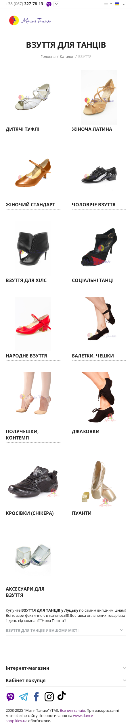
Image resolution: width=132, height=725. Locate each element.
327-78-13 (24, 3)
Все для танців (72, 710)
